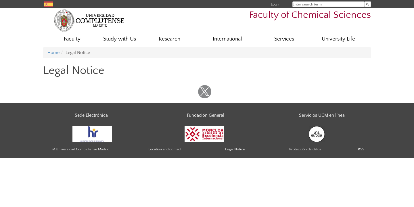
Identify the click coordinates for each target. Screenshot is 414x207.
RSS (361, 149)
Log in (275, 4)
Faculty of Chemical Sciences (310, 15)
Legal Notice (235, 149)
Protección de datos (305, 149)
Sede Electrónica (91, 115)
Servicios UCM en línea (322, 115)
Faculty (72, 39)
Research (169, 39)
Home (53, 52)
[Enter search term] (367, 4)
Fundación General (205, 115)
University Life (338, 39)
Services (284, 39)
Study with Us (119, 39)
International (227, 39)
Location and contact (164, 149)
